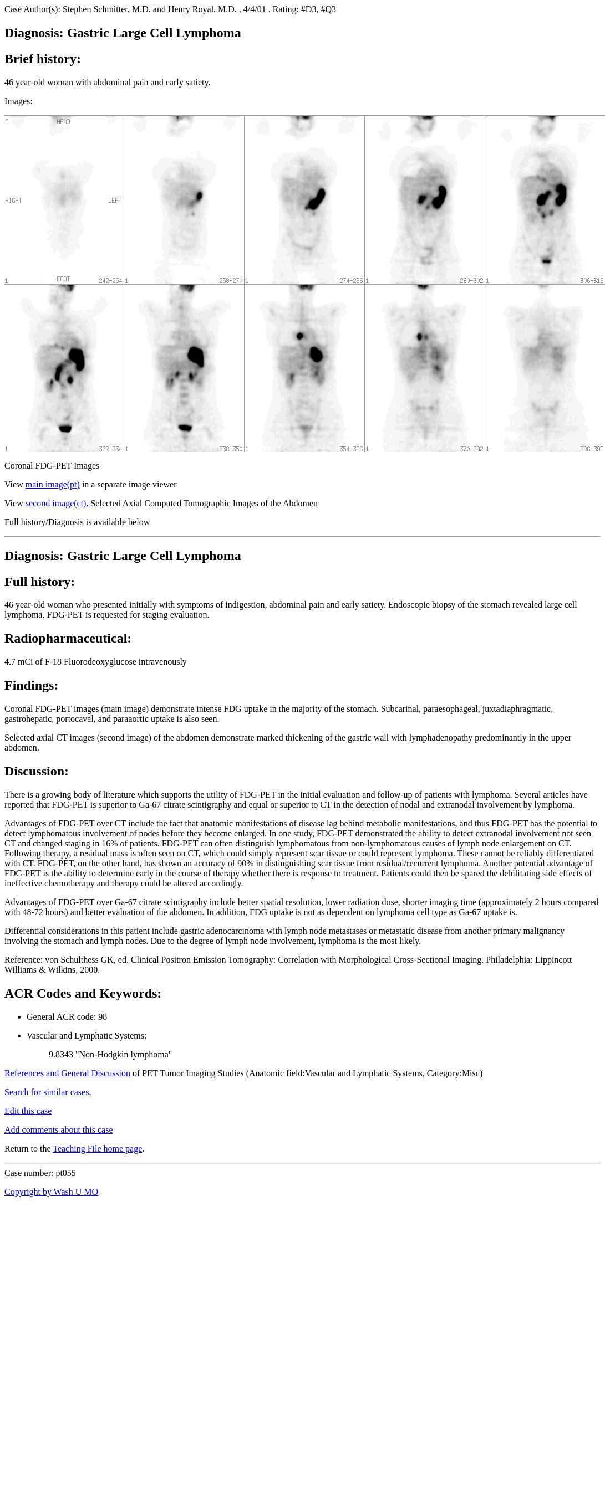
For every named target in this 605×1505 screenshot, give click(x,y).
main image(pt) (53, 484)
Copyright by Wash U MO (51, 1191)
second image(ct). (58, 503)
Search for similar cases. (47, 1092)
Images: (18, 101)
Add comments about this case (58, 1129)
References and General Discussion (67, 1073)
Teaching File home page (97, 1148)
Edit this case (28, 1111)
